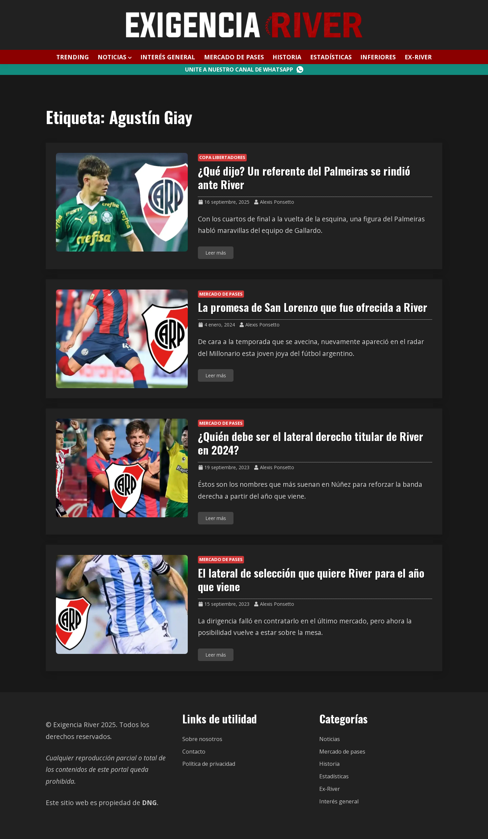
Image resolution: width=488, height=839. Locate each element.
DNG (149, 802)
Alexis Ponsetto (277, 202)
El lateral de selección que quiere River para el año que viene (311, 579)
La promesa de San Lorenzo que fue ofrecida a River (312, 307)
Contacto (193, 751)
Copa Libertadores (222, 157)
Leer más (215, 252)
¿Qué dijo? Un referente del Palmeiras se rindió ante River (304, 177)
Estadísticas (331, 57)
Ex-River (418, 57)
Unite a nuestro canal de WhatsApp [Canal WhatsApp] (244, 69)
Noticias (112, 57)
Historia (286, 57)
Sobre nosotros (202, 739)
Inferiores (378, 57)
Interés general (167, 57)
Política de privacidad (208, 763)
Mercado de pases (234, 57)
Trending (72, 57)
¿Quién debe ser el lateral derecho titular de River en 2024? (310, 443)
